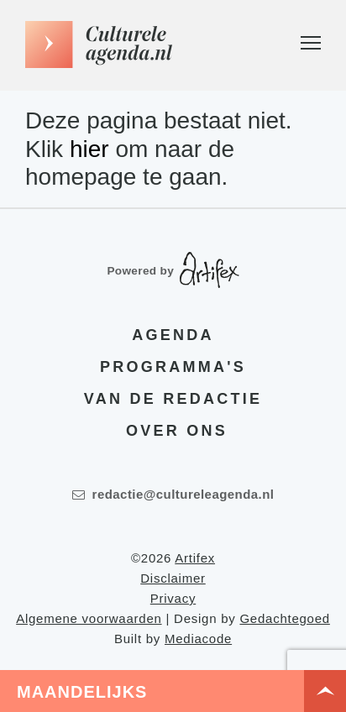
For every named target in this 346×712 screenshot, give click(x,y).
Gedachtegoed (284, 618)
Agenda (172, 335)
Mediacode (198, 638)
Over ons (177, 430)
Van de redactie (173, 398)
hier (89, 149)
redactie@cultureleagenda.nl (173, 494)
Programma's (173, 367)
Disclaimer (173, 578)
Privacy (173, 598)
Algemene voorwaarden (88, 618)
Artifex (195, 558)
